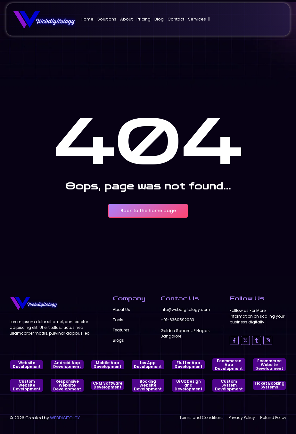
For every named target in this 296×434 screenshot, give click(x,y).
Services (198, 19)
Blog (159, 19)
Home (87, 19)
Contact (176, 19)
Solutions (106, 19)
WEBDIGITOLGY (65, 418)
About (126, 19)
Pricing (143, 19)
